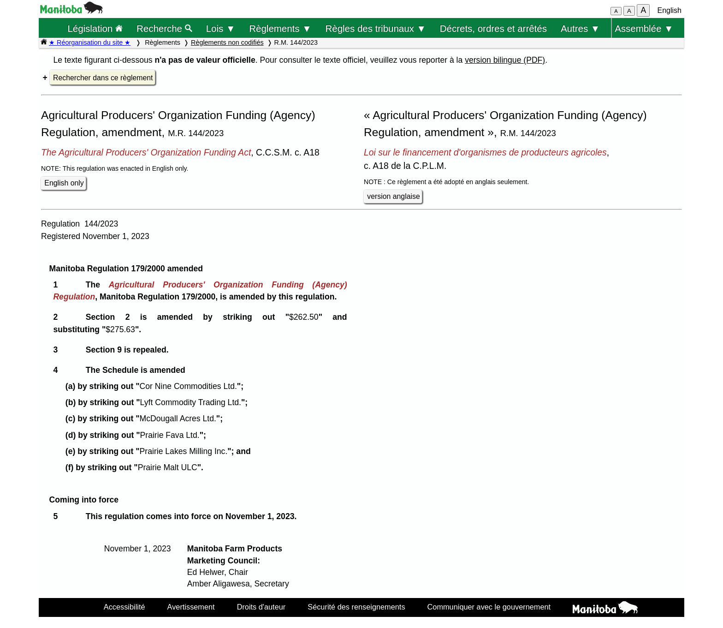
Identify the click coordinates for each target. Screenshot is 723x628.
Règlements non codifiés (227, 42)
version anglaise (393, 196)
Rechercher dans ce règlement (103, 78)
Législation (95, 28)
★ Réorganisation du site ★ (89, 42)
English (670, 10)
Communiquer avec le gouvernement (489, 607)
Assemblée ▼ (644, 28)
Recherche (164, 28)
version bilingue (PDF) (505, 60)
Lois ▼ (221, 28)
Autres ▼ (580, 28)
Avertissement (191, 607)
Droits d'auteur (261, 607)
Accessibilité (124, 607)
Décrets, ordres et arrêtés (493, 28)
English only (63, 183)
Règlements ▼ (280, 28)
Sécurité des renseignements (356, 607)
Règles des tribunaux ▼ (376, 28)
